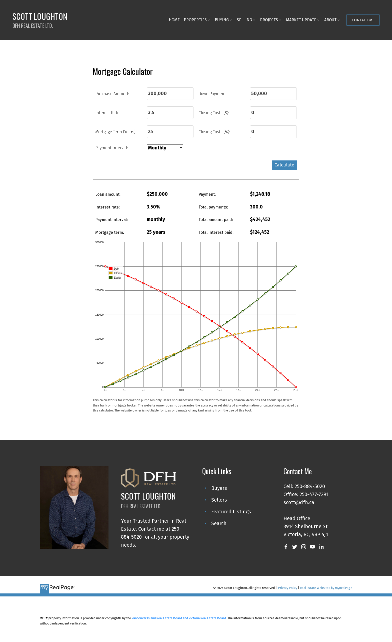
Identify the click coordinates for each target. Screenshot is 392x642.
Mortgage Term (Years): (115, 131)
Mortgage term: (109, 232)
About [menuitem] (330, 20)
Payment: (207, 194)
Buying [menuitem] (222, 20)
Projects (269, 20)
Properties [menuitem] (195, 20)
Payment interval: (111, 219)
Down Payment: (212, 93)
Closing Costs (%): (214, 131)
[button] (363, 20)
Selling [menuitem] (244, 20)
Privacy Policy (287, 588)
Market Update (301, 20)
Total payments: (213, 207)
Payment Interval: (111, 147)
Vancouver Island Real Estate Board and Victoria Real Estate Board (179, 618)
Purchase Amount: (112, 93)
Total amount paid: (215, 219)
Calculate (284, 165)
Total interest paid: (216, 232)
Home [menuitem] (174, 20)
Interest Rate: (107, 112)
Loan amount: (107, 194)
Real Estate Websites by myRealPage (326, 588)
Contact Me (363, 20)
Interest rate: (107, 207)
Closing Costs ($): (213, 112)
